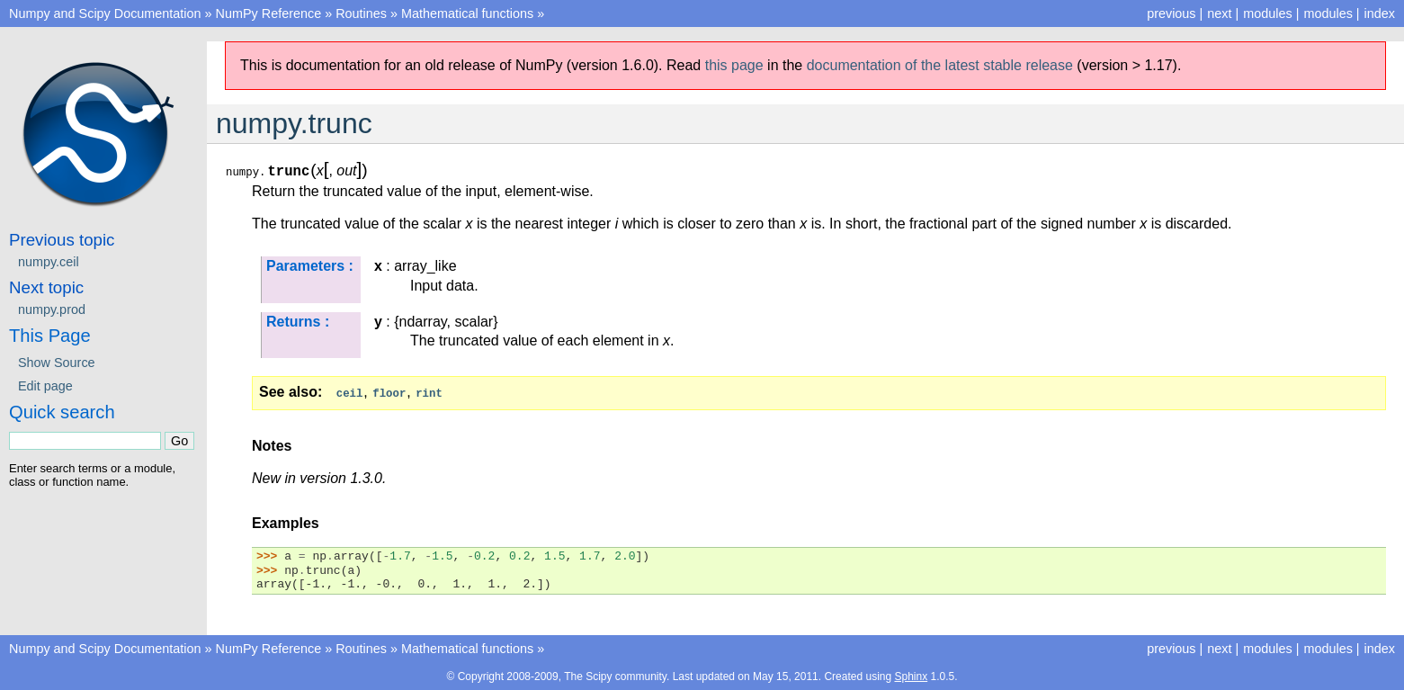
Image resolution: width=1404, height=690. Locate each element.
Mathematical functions (467, 13)
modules (1327, 13)
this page (734, 65)
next (1219, 13)
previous (1171, 13)
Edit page (45, 386)
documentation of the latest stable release (940, 65)
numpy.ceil (48, 262)
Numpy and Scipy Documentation (105, 13)
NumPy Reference (269, 13)
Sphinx (910, 675)
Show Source (56, 362)
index (1379, 13)
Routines (361, 13)
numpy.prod (51, 309)
